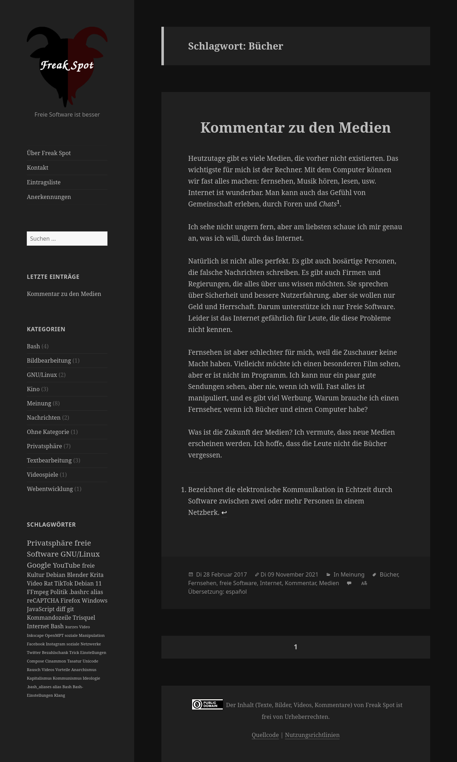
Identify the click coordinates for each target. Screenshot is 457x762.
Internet (39, 626)
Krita (97, 575)
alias (96, 592)
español (236, 591)
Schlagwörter (51, 524)
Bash (33, 346)
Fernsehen (202, 583)
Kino (33, 389)
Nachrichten (43, 417)
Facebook (36, 643)
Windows (94, 600)
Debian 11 (88, 583)
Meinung (39, 403)
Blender (78, 575)
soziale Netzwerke (83, 643)
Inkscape (36, 635)
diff (61, 609)
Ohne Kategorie (48, 432)
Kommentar (300, 583)
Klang (59, 695)
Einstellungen (93, 652)
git (70, 609)
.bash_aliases (39, 686)
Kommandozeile (49, 618)
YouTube (67, 565)
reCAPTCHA (43, 600)
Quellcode (265, 735)
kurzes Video (77, 626)
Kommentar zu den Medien (64, 294)
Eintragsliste (44, 182)
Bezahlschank (55, 652)
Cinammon (56, 661)
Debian (56, 575)
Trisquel (84, 618)
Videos (48, 669)
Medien (329, 583)
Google (40, 565)
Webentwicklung (50, 489)
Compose (36, 661)
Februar (221, 574)
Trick (74, 652)
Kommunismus (68, 678)
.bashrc (80, 592)
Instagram (56, 643)
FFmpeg (38, 592)
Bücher (389, 574)
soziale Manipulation (85, 635)
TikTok (64, 583)
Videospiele (42, 475)
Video (35, 583)
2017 (240, 574)
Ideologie (91, 678)
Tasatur (74, 661)
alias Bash (62, 686)
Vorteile (63, 669)
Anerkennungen (49, 197)
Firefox (71, 600)
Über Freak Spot (49, 153)
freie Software (238, 583)
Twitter (34, 652)
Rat (49, 583)
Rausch (34, 669)
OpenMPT (55, 635)
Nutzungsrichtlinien (312, 735)
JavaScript (41, 609)
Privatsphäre (44, 446)
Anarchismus (83, 669)
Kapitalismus (40, 678)
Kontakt (37, 168)
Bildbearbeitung (49, 360)
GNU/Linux (42, 375)
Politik (59, 592)
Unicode (91, 661)
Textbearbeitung (49, 460)
